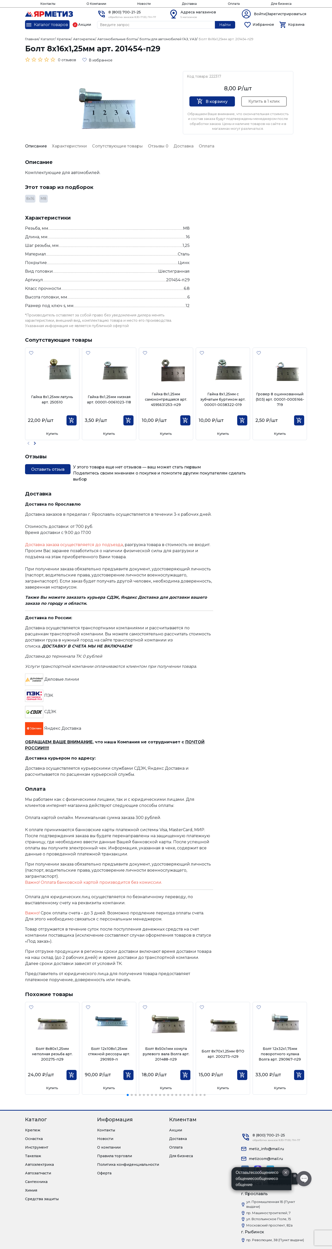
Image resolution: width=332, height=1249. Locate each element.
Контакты (47, 4)
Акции (175, 1130)
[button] (34, 443)
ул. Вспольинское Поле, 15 (268, 1219)
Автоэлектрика (39, 1164)
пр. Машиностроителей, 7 (268, 1213)
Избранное (263, 24)
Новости (144, 4)
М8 (43, 198)
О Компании (96, 4)
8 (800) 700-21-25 (124, 12)
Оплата (234, 4)
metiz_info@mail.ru (266, 1149)
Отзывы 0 (158, 146)
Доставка (189, 4)
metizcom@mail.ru (266, 1158)
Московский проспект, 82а (269, 1225)
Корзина (296, 24)
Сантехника (36, 1181)
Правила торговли (114, 1156)
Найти (225, 25)
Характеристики (69, 146)
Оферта (104, 1173)
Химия (31, 1190)
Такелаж (33, 1156)
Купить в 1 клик (264, 101)
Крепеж (32, 1130)
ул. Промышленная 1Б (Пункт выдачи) (270, 1204)
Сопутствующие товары (117, 146)
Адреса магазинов (198, 12)
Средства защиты (42, 1199)
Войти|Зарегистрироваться (280, 14)
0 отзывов (67, 60)
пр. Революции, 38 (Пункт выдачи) (275, 1240)
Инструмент (36, 1147)
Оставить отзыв (47, 469)
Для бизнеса (281, 4)
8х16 (30, 198)
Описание (36, 146)
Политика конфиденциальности (128, 1164)
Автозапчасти (38, 1173)
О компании (109, 1147)
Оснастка (34, 1138)
